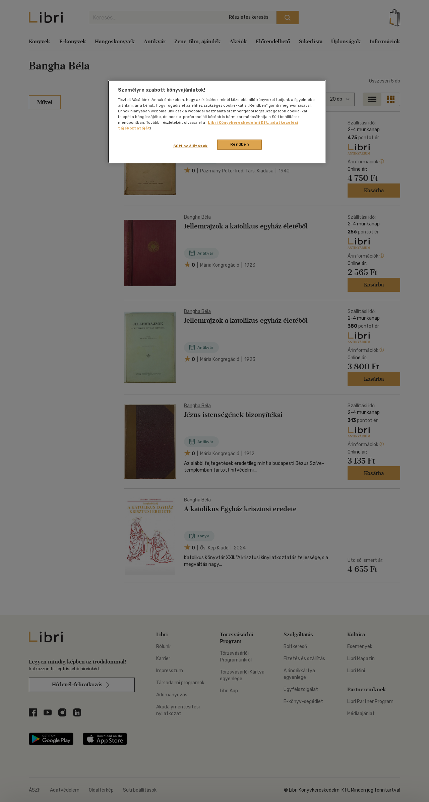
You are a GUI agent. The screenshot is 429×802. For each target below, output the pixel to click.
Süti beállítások (190, 146)
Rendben (239, 144)
